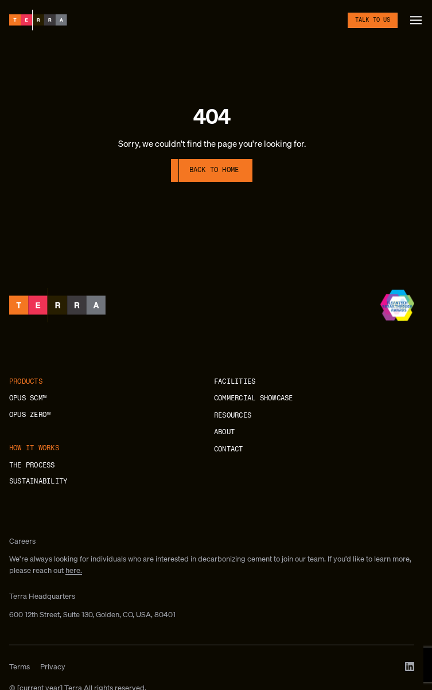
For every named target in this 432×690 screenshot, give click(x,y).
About (224, 432)
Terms (19, 666)
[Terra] (38, 20)
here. (73, 570)
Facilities (234, 381)
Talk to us (373, 20)
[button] (416, 20)
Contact (228, 449)
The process (32, 465)
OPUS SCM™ (27, 398)
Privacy (52, 666)
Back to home (214, 170)
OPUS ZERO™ (29, 415)
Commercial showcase (253, 398)
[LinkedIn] (409, 666)
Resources (232, 415)
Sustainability (38, 481)
